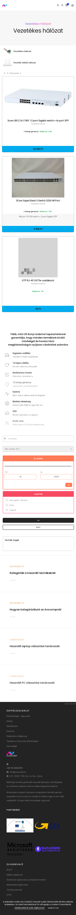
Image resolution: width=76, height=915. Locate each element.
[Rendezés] (38, 449)
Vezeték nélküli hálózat (24, 62)
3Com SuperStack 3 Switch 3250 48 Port (38, 202)
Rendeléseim (12, 726)
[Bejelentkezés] (62, 5)
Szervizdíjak (12, 746)
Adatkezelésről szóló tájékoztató (30, 907)
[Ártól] (20, 476)
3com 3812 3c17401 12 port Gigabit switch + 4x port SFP (38, 122)
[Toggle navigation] (72, 5)
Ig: (41, 472)
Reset (38, 527)
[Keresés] (58, 5)
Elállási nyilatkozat (15, 875)
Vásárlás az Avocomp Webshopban (22, 741)
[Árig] (56, 476)
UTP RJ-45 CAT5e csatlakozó (38, 282)
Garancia (10, 731)
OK (38, 520)
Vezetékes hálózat (22, 51)
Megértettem (53, 908)
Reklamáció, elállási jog (17, 736)
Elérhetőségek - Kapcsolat (18, 716)
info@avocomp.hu (18, 772)
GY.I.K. (9, 895)
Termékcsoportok (14, 890)
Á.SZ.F (9, 870)
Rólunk (9, 721)
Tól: (6, 472)
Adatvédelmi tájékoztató (17, 885)
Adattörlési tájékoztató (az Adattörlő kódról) (26, 880)
